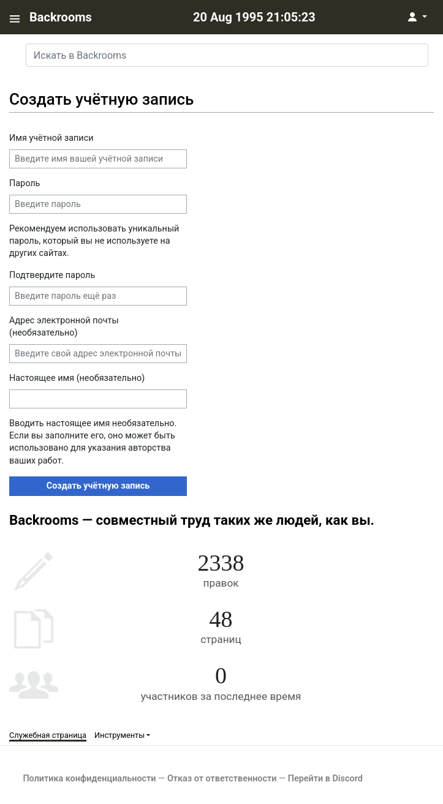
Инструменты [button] (119, 735)
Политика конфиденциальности (89, 778)
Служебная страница (47, 735)
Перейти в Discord (325, 778)
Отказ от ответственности (222, 778)
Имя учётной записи (51, 138)
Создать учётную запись (98, 486)
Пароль (24, 183)
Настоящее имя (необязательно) (77, 378)
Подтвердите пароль (52, 275)
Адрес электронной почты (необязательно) (64, 326)
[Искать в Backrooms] (227, 55)
